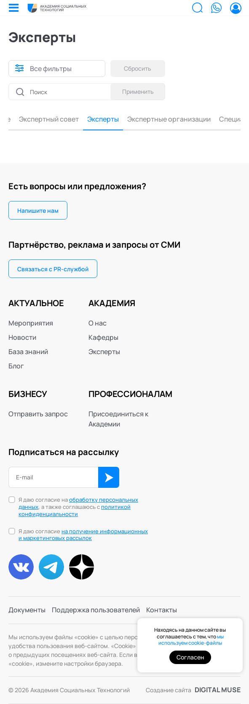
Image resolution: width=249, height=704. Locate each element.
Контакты (161, 610)
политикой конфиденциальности (75, 510)
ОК (108, 477)
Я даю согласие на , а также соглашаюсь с (78, 507)
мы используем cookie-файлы (191, 640)
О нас (97, 323)
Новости (22, 337)
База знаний (28, 351)
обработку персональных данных (78, 503)
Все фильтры (51, 68)
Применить (138, 91)
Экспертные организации (94, 119)
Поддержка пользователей (96, 610)
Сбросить (138, 68)
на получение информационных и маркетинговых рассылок (83, 534)
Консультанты (220, 119)
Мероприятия (30, 323)
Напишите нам (38, 210)
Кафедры (103, 337)
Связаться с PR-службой (52, 269)
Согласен (190, 657)
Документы (27, 610)
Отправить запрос (38, 413)
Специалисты (166, 119)
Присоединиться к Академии (118, 419)
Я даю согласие (83, 535)
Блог (16, 366)
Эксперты (28, 119)
